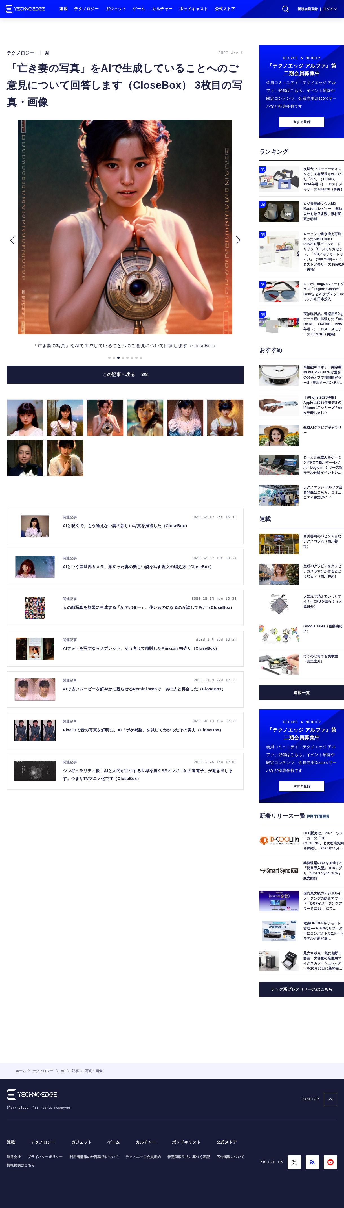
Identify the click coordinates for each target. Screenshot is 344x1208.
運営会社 (14, 1157)
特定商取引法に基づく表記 (188, 1157)
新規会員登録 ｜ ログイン (317, 9)
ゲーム (139, 9)
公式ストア (225, 9)
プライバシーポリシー (45, 1157)
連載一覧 (302, 692)
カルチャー (162, 9)
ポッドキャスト (193, 9)
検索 (285, 9)
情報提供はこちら (21, 1165)
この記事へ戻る (125, 374)
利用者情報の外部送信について (94, 1157)
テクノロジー (86, 9)
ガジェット (116, 9)
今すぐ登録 (301, 122)
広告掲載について (231, 1157)
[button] (12, 240)
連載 (63, 9)
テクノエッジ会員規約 (143, 1157)
